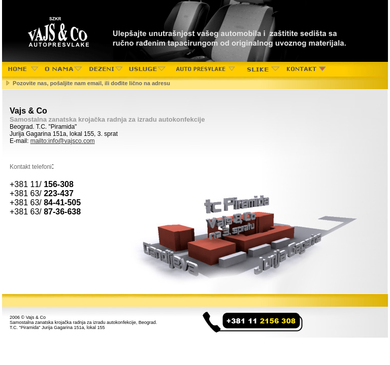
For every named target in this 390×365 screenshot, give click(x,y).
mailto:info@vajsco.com (62, 140)
